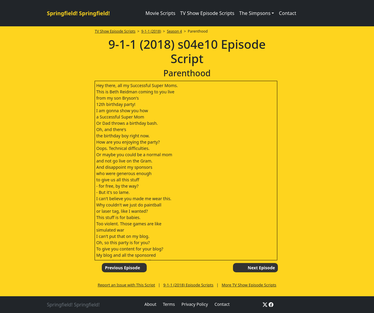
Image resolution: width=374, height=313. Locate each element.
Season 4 (174, 31)
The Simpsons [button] (255, 13)
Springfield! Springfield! (78, 13)
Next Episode (261, 268)
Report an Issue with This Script (126, 285)
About (150, 304)
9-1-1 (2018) (151, 31)
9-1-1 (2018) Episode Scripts (188, 285)
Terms (169, 304)
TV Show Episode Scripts (207, 13)
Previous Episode (122, 268)
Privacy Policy (194, 304)
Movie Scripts (160, 13)
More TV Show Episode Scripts (249, 285)
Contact (287, 13)
